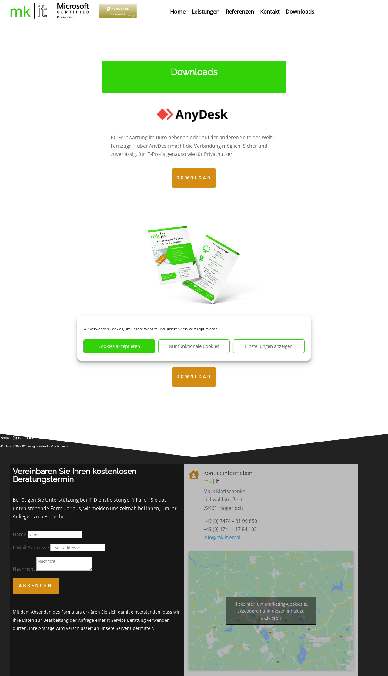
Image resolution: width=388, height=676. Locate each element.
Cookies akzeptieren (119, 346)
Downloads (300, 11)
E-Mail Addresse (31, 547)
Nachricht (24, 569)
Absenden (36, 585)
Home (178, 11)
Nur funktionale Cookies (194, 346)
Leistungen (205, 11)
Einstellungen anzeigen (269, 346)
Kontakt (269, 11)
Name (19, 534)
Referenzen (240, 11)
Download (194, 177)
